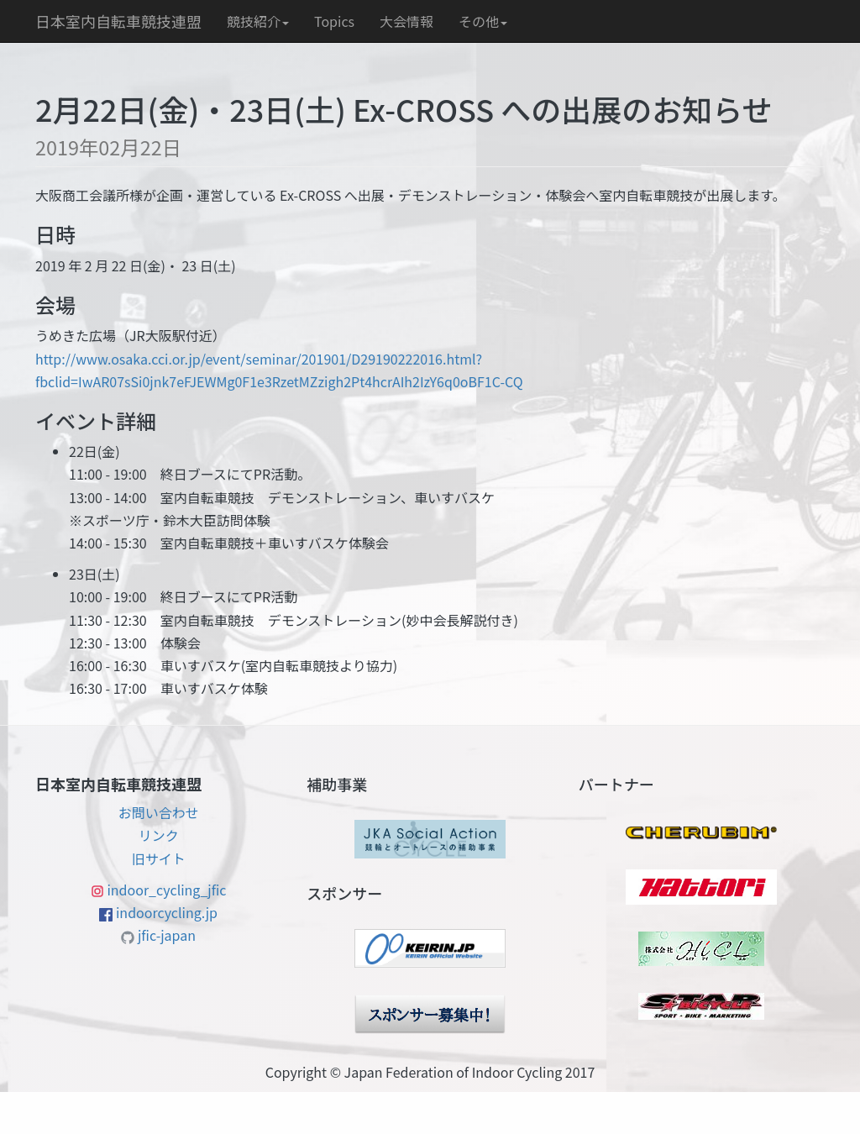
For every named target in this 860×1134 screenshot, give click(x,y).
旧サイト (159, 858)
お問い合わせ (158, 812)
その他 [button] (483, 21)
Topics (334, 21)
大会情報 (406, 21)
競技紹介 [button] (258, 21)
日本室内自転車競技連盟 (118, 21)
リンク (159, 835)
